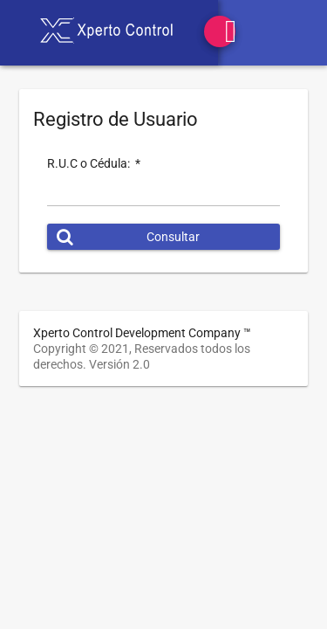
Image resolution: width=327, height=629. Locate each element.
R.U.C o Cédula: (93, 163)
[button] (163, 237)
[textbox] (163, 197)
